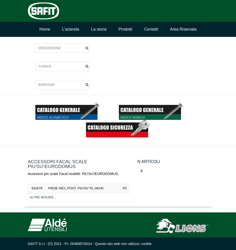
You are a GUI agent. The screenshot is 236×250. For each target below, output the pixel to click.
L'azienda (70, 29)
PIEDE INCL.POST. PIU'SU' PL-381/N (75, 188)
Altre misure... (43, 197)
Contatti (151, 29)
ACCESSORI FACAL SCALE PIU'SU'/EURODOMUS (58, 164)
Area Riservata (183, 29)
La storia (98, 29)
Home (44, 29)
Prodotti (125, 29)
